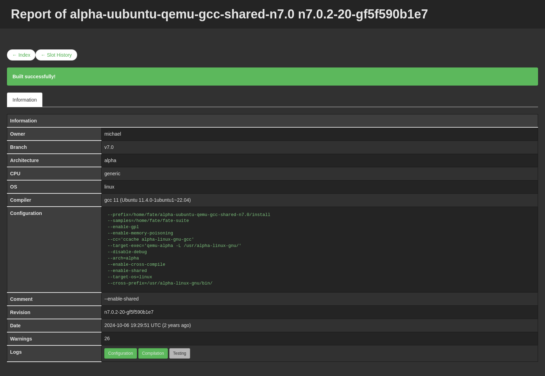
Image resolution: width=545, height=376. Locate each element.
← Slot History (56, 55)
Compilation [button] (153, 353)
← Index (21, 55)
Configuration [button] (120, 353)
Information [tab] (25, 100)
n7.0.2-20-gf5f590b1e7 (129, 312)
